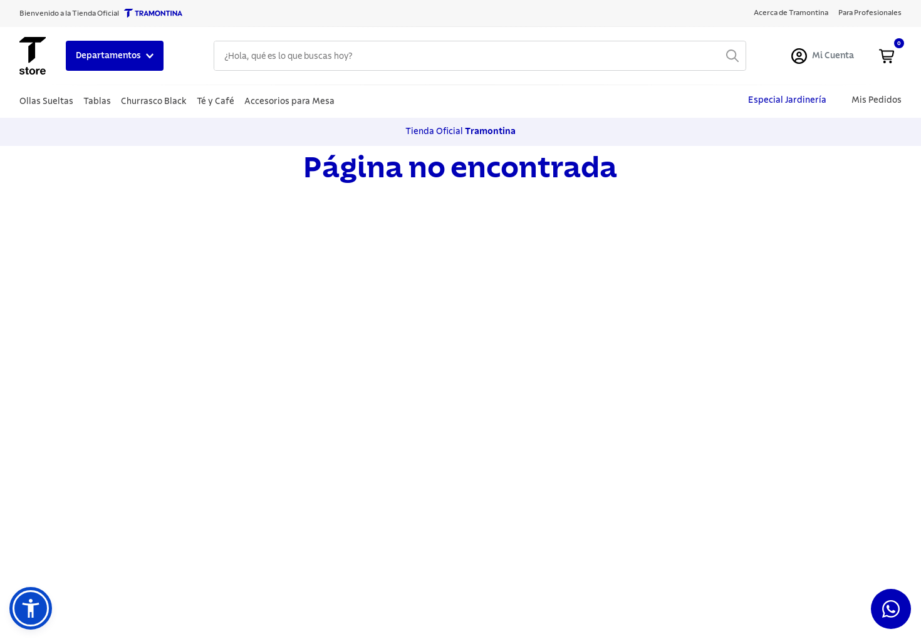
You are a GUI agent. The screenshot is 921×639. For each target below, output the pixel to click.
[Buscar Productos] (732, 55)
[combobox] (480, 56)
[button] (31, 608)
